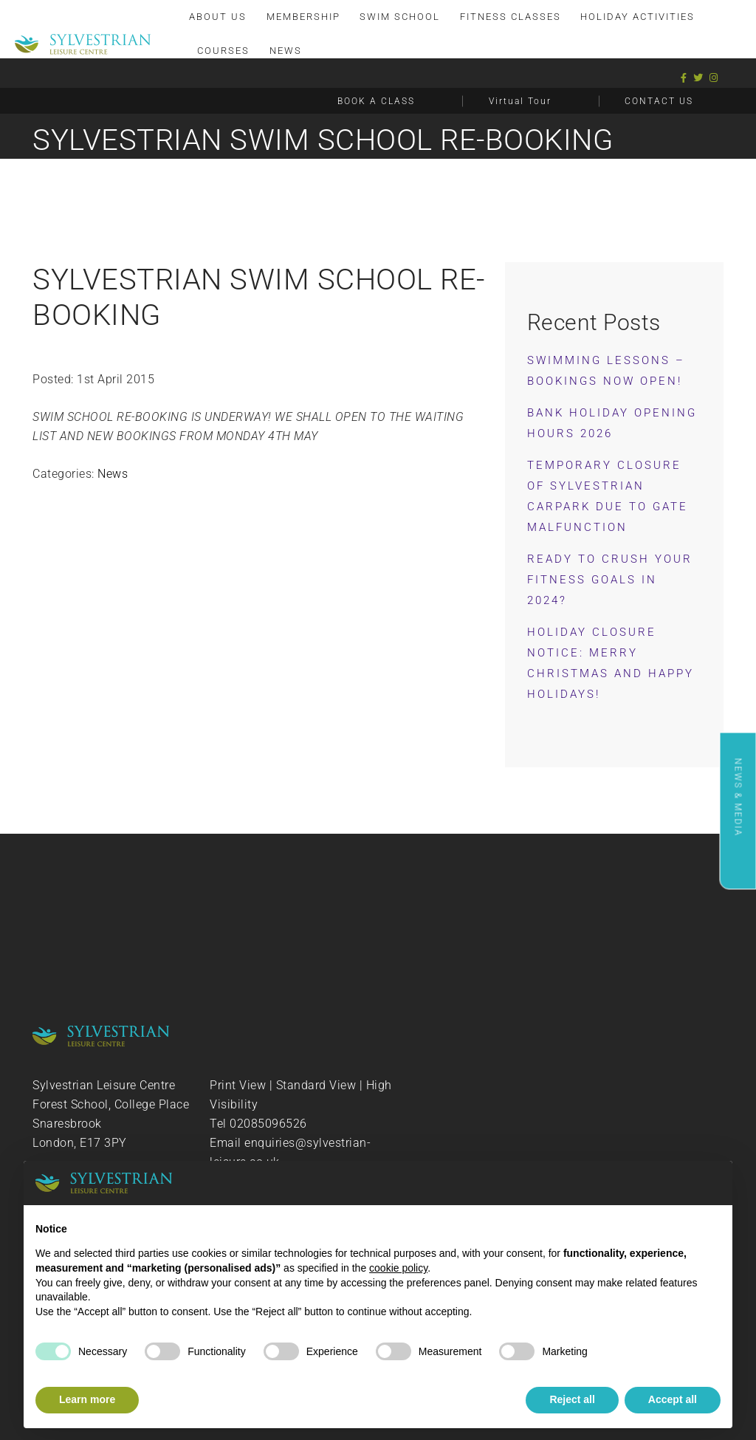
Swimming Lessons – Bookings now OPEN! (606, 371)
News (112, 474)
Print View (238, 1085)
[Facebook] (684, 77)
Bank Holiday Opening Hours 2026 (612, 423)
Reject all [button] (571, 1399)
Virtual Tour (520, 101)
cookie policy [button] (398, 1268)
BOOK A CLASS (376, 101)
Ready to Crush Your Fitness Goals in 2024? (610, 579)
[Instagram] (713, 77)
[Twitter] (698, 77)
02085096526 (268, 1124)
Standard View (316, 1085)
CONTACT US (659, 101)
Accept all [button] (672, 1399)
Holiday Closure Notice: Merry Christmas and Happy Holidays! (610, 663)
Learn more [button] (87, 1399)
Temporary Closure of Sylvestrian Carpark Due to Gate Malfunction (607, 496)
